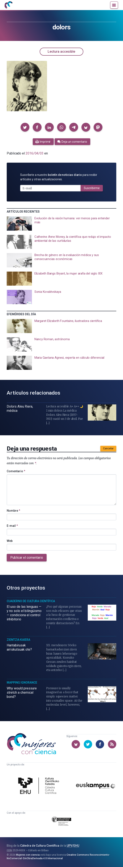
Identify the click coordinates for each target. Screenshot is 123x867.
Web (10, 541)
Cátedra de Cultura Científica (39, 845)
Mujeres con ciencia (28, 854)
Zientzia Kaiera (18, 639)
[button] (25, 127)
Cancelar (108, 448)
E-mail (12, 525)
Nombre (13, 510)
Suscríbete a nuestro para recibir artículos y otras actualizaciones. (58, 177)
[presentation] (61, 223)
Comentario (16, 471)
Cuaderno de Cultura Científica (31, 601)
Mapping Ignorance (22, 682)
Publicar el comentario (26, 558)
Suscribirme (92, 188)
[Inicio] (8, 5)
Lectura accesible (61, 52)
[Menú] (114, 5)
